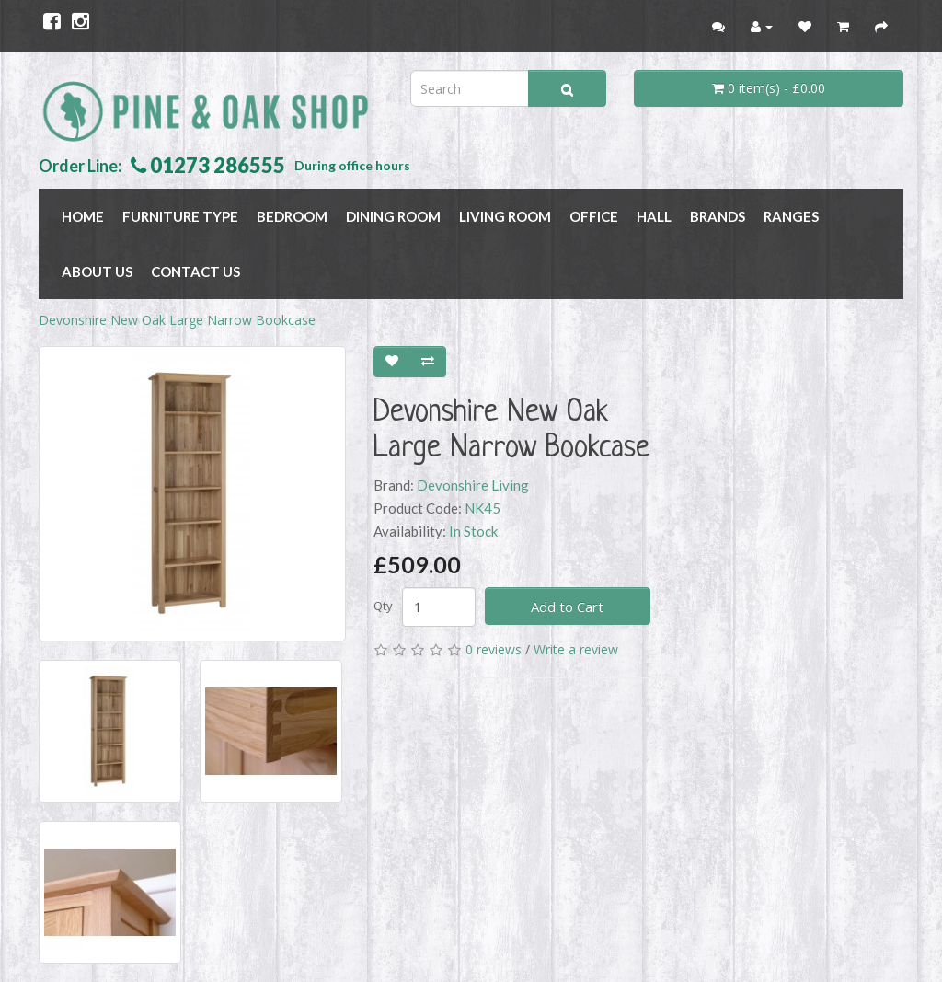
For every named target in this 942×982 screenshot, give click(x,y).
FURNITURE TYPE (180, 216)
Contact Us (195, 271)
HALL (654, 216)
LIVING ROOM (505, 216)
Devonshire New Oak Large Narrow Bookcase (177, 320)
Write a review (576, 649)
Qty (383, 605)
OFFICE (593, 216)
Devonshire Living (473, 485)
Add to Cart (567, 606)
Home (83, 216)
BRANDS (717, 216)
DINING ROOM (393, 216)
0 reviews (493, 649)
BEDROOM (292, 216)
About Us (97, 271)
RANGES (791, 216)
